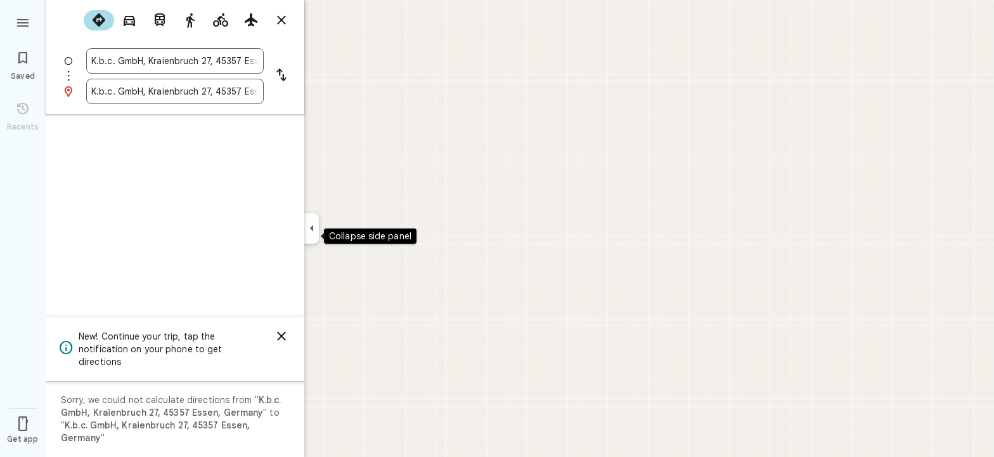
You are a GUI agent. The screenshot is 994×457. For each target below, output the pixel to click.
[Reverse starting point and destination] (281, 76)
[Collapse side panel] (311, 228)
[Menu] (23, 21)
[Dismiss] (281, 336)
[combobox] (175, 61)
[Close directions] (281, 20)
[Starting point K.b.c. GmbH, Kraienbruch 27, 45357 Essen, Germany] (175, 61)
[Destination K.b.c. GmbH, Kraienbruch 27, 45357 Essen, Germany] (175, 91)
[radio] (99, 20)
